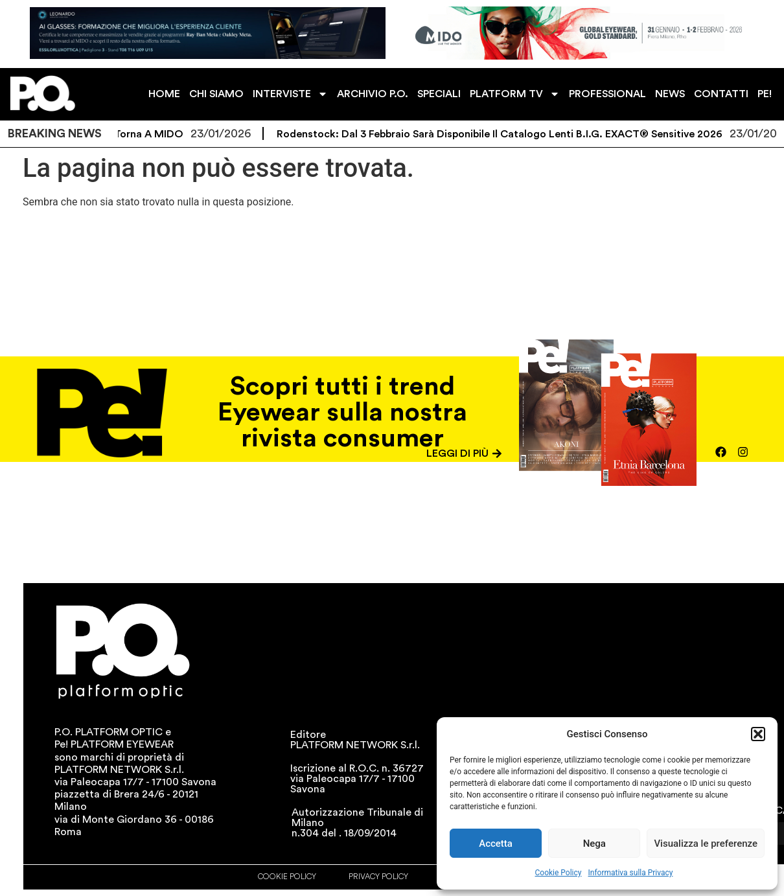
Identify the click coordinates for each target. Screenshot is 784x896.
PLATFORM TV (515, 94)
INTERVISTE (290, 94)
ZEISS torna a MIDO (141, 134)
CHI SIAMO (216, 94)
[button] (758, 734)
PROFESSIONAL (607, 94)
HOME (164, 94)
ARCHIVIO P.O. (372, 94)
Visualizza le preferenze (705, 843)
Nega (594, 843)
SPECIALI (439, 94)
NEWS (670, 94)
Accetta (496, 843)
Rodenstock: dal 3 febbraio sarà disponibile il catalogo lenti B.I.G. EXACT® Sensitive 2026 (507, 134)
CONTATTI (721, 94)
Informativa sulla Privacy (630, 872)
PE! (764, 94)
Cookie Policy (558, 872)
